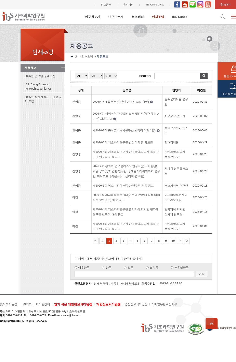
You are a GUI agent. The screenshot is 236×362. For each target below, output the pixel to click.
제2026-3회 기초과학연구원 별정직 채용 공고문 (123, 142)
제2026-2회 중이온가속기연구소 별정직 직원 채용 (124, 130)
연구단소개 (115, 16)
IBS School (180, 16)
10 (173, 240)
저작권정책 (43, 304)
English (225, 4)
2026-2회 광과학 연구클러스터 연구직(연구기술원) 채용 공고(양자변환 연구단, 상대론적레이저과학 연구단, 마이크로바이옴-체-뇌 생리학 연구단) (126, 171)
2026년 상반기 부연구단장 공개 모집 (43, 99)
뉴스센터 (138, 16)
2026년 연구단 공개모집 (40, 76)
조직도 (27, 304)
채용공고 (30, 67)
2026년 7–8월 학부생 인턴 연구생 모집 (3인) (121, 101)
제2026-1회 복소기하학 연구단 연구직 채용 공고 (123, 185)
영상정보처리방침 (136, 304)
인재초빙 (158, 16)
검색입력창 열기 (222, 16)
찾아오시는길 (8, 304)
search (145, 76)
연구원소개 (92, 16)
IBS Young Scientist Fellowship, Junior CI (38, 86)
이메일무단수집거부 (164, 304)
